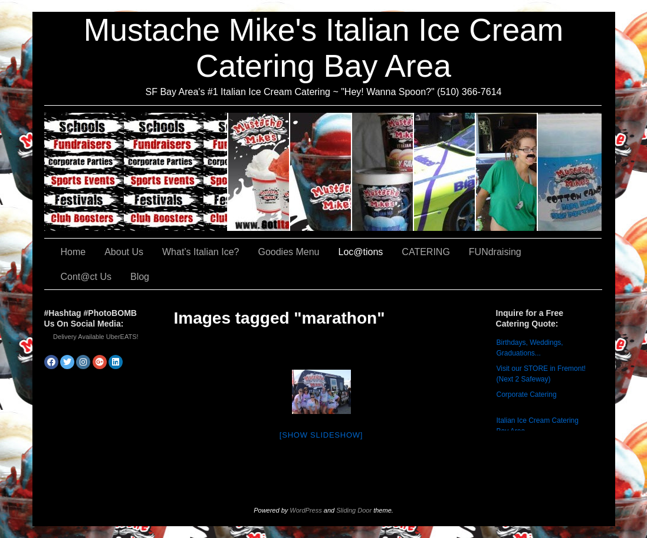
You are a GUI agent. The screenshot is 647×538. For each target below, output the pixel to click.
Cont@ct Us (570, 172)
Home (73, 252)
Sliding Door (354, 510)
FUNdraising (507, 172)
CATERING (136, 172)
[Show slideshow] (321, 435)
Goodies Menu (383, 172)
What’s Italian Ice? (321, 172)
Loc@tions (445, 172)
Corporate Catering (527, 394)
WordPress (305, 510)
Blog (139, 277)
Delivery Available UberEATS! (96, 336)
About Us (259, 172)
